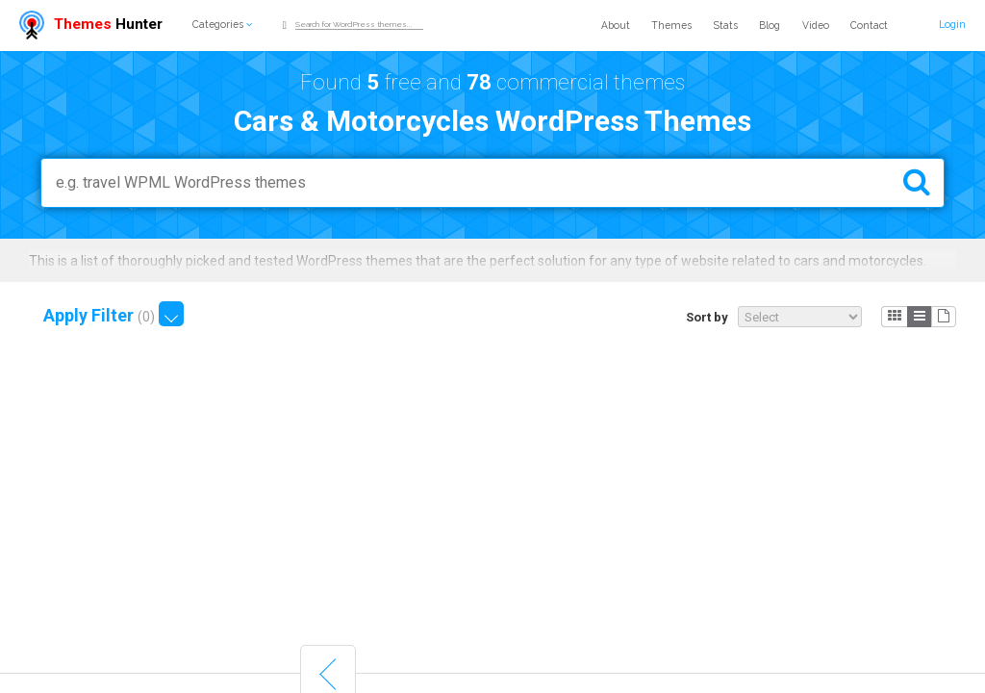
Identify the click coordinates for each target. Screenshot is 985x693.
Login (952, 24)
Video (815, 25)
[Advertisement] (492, 494)
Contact (869, 25)
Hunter (91, 24)
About (615, 25)
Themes (671, 25)
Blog (769, 25)
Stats (726, 25)
